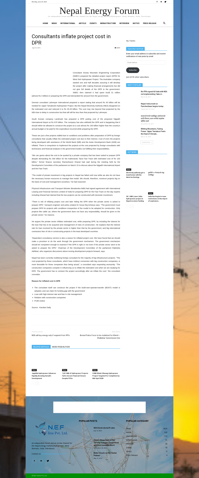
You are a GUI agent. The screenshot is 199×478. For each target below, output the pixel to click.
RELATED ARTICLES (41, 347)
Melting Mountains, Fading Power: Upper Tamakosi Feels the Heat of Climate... (153, 131)
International (67, 23)
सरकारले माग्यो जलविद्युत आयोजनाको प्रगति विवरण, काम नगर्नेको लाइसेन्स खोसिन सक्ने (153, 118)
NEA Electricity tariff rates (104, 428)
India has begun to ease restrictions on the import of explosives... (157, 198)
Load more (147, 142)
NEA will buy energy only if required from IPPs (51, 335)
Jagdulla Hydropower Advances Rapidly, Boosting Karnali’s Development (44, 375)
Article (82, 23)
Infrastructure (108, 23)
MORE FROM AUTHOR (61, 347)
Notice (136, 23)
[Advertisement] (76, 64)
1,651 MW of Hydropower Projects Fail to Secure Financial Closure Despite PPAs (75, 375)
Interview (124, 23)
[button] (164, 23)
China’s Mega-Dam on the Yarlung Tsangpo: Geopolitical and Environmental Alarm (106, 442)
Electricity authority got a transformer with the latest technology (135, 175)
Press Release (149, 23)
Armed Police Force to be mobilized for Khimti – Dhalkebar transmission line (100, 336)
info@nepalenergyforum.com (53, 454)
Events (93, 23)
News (54, 23)
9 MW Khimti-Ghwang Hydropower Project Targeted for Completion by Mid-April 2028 (105, 375)
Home (45, 23)
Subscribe (133, 70)
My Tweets (130, 41)
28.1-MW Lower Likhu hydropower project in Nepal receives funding (135, 198)
